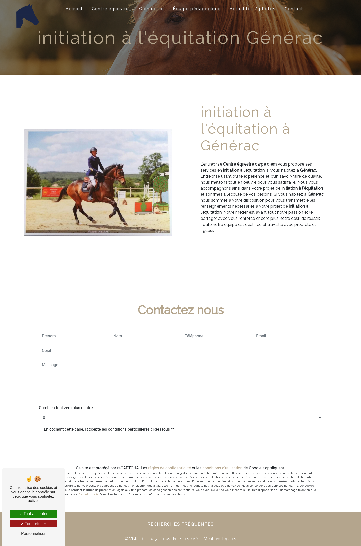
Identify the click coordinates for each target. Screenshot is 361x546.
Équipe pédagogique (197, 8)
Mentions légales (219, 538)
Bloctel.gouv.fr (88, 494)
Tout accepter (33, 514)
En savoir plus (288, 249)
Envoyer (184, 449)
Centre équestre (110, 8)
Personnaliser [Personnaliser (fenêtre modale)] (33, 533)
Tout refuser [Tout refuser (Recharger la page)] (33, 524)
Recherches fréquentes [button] (180, 524)
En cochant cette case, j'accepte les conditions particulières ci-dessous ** (109, 429)
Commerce (151, 8)
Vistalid (136, 538)
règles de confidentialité (169, 468)
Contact (294, 8)
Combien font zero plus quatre (66, 407)
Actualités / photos (253, 8)
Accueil (74, 8)
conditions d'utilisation (222, 468)
